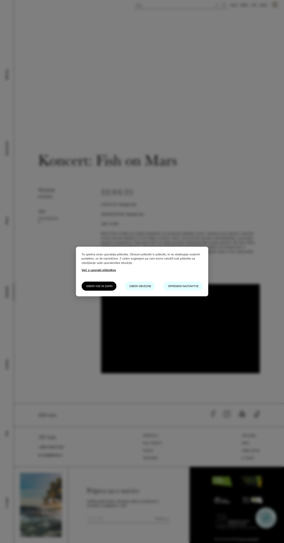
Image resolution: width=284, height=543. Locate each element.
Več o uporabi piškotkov (99, 270)
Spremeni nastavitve (183, 286)
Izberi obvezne (140, 286)
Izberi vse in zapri (99, 286)
